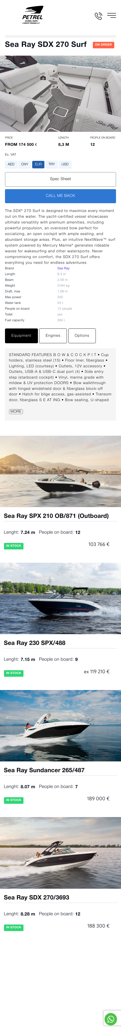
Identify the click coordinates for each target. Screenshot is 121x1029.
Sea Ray (63, 268)
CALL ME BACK (60, 196)
